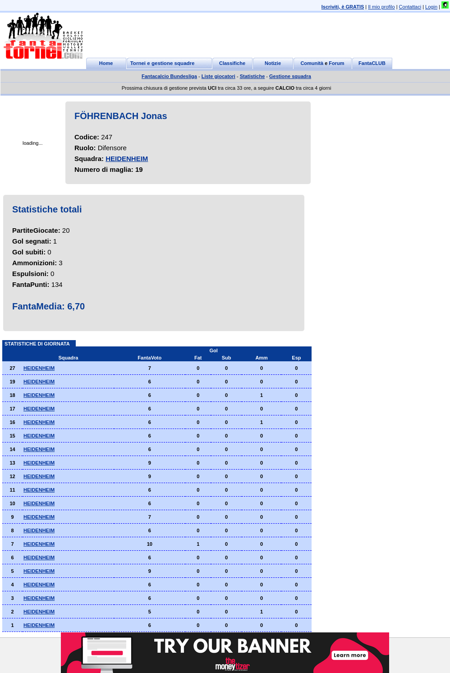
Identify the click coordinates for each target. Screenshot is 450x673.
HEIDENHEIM (127, 158)
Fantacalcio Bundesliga (169, 76)
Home (106, 63)
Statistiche (252, 76)
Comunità (311, 63)
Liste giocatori (218, 76)
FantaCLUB (372, 63)
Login (431, 6)
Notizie (273, 63)
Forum (336, 63)
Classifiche (232, 63)
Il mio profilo (381, 6)
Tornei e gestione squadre (162, 63)
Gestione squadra (290, 76)
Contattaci (410, 6)
